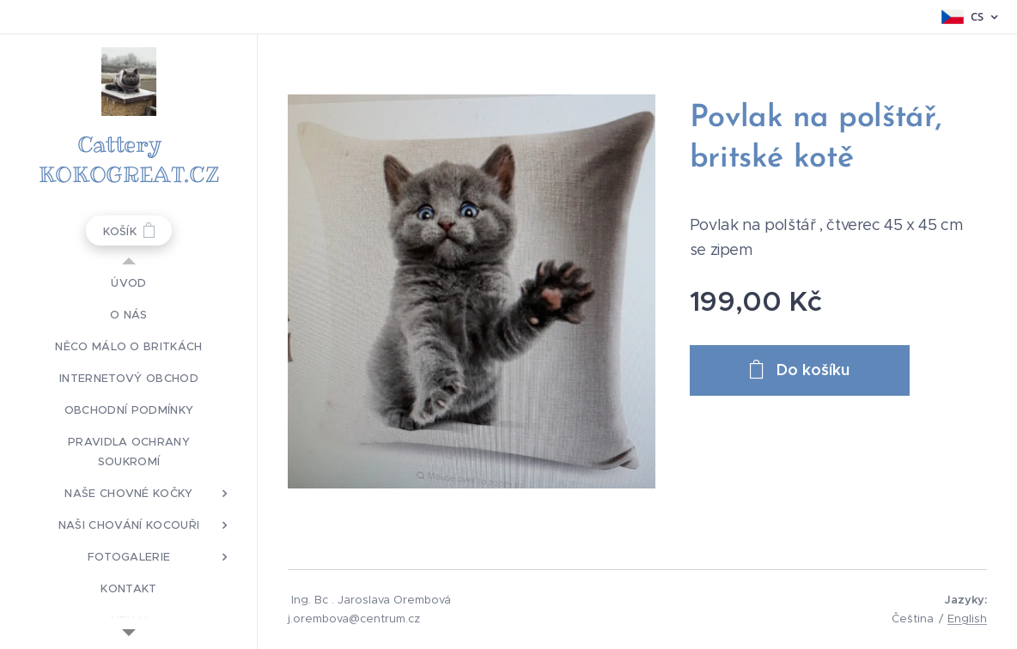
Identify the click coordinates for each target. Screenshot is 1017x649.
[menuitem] (129, 283)
